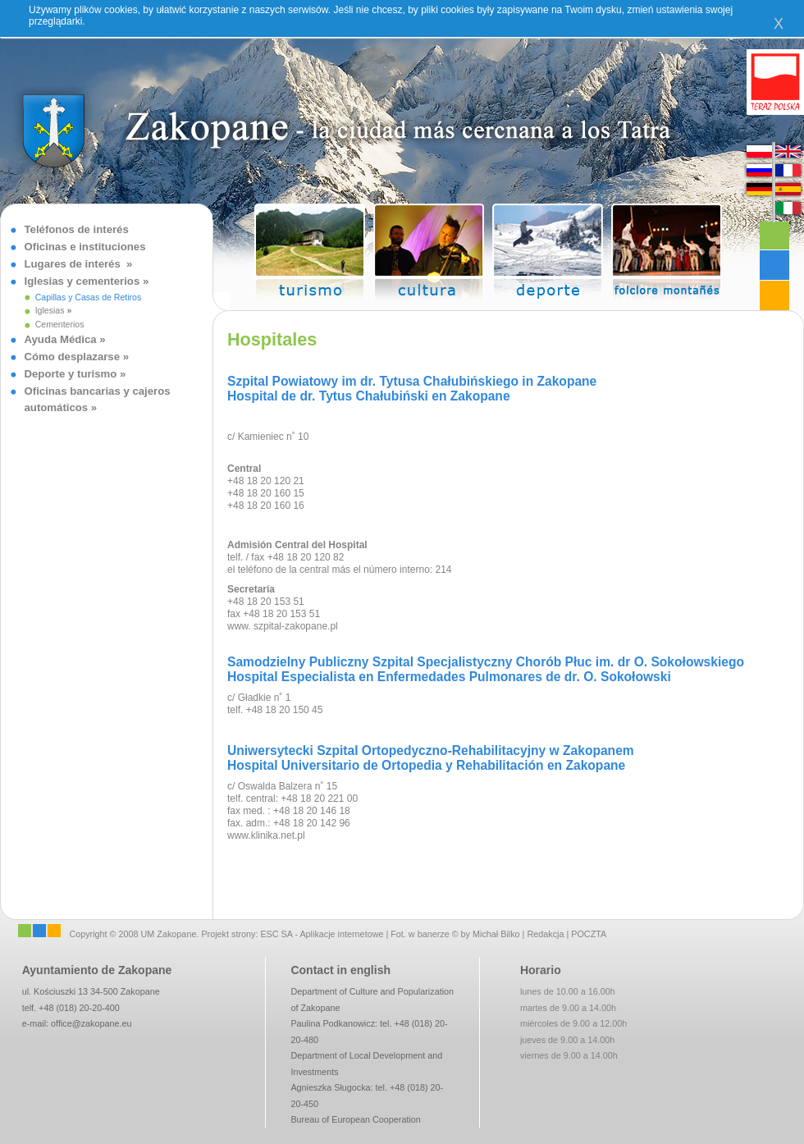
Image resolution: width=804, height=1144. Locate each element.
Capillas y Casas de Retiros (88, 297)
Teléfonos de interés (77, 229)
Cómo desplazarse (73, 356)
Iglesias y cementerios (84, 281)
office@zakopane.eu (91, 1023)
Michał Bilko (496, 934)
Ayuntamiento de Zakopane (97, 970)
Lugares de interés (76, 264)
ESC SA (276, 934)
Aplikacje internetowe (341, 934)
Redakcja (545, 934)
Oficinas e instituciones (85, 246)
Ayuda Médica (61, 339)
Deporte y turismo (71, 374)
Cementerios (60, 324)
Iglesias (50, 310)
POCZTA (588, 934)
